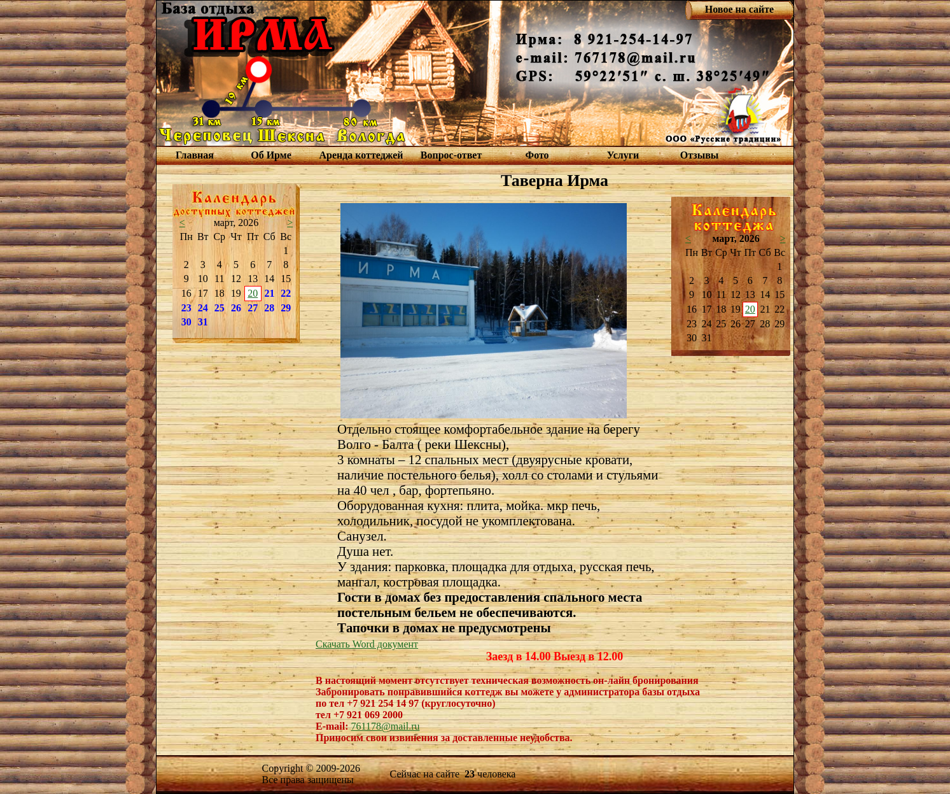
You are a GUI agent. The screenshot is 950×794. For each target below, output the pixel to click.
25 (219, 307)
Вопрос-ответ (451, 155)
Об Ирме (271, 155)
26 (236, 307)
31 (203, 321)
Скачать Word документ (367, 644)
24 (203, 307)
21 (270, 293)
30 (186, 321)
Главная (195, 155)
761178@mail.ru (385, 726)
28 (269, 307)
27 (253, 307)
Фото (536, 155)
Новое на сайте (739, 9)
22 (286, 293)
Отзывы (699, 155)
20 (253, 293)
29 (286, 307)
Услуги (623, 155)
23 (186, 307)
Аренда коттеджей (361, 155)
